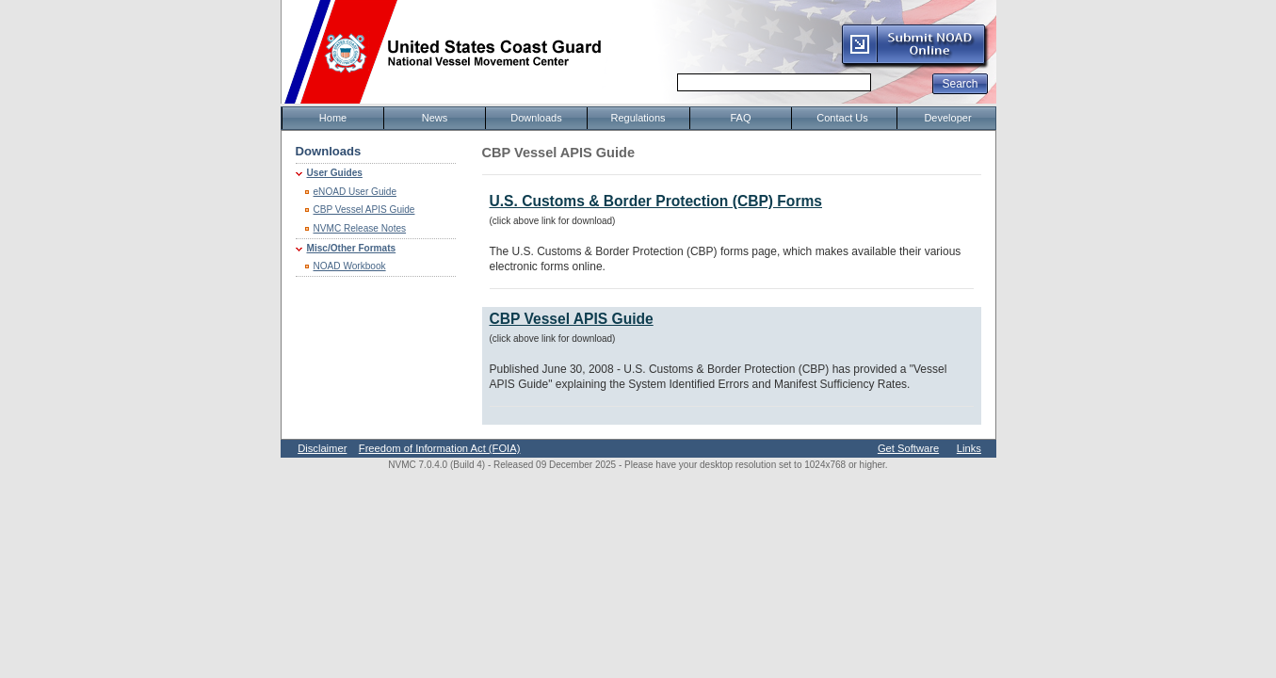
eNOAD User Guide (355, 191)
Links (969, 448)
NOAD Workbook (350, 266)
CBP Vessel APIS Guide (364, 209)
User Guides (335, 173)
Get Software (908, 448)
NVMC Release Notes (360, 228)
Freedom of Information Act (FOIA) (440, 448)
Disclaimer (322, 448)
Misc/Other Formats (351, 248)
